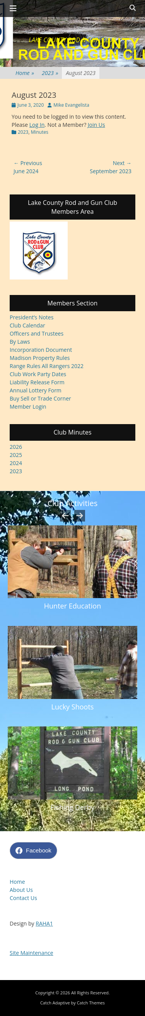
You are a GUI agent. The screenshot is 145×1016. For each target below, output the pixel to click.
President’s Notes (31, 317)
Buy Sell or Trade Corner (40, 398)
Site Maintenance (31, 952)
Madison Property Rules (40, 357)
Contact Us (23, 898)
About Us (21, 889)
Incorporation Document (41, 349)
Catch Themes (91, 1003)
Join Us (96, 124)
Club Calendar (27, 325)
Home (24, 73)
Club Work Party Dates (38, 374)
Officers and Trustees (36, 333)
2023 (50, 73)
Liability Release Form (37, 382)
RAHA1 (44, 923)
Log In (36, 124)
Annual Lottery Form (35, 390)
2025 (16, 455)
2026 (16, 446)
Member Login (28, 406)
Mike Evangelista (71, 105)
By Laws (20, 341)
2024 (16, 463)
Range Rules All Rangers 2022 (47, 366)
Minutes (39, 132)
